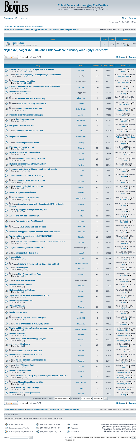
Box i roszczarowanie (18, 312)
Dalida (81, 388)
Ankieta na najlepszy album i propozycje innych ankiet (38, 75)
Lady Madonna (123, 77)
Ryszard (124, 319)
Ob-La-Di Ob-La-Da (17, 306)
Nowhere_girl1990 (81, 263)
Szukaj (132, 18)
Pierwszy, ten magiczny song (21, 147)
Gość (81, 291)
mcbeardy (81, 232)
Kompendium (18, 43)
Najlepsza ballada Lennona (20, 285)
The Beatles (20, 30)
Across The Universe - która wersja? (24, 216)
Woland (81, 361)
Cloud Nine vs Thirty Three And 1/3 (32, 104)
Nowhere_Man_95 (123, 110)
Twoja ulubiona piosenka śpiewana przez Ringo (29, 295)
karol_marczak (124, 389)
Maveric (81, 269)
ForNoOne (123, 149)
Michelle (81, 148)
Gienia (81, 312)
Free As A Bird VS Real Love (30, 351)
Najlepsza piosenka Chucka (27, 143)
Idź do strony (121, 57)
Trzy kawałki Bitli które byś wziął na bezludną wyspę (31, 328)
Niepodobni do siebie (18, 137)
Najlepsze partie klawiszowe (21, 301)
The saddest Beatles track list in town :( (26, 176)
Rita (81, 131)
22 (27, 71)
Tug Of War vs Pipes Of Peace (33, 227)
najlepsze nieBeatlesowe (19, 344)
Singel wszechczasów (25, 119)
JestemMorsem (123, 199)
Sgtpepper (123, 308)
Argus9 (123, 143)
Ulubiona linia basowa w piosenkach (24, 393)
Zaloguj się (9, 18)
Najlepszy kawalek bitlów (19, 92)
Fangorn (124, 176)
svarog (123, 93)
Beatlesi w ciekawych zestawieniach (24, 152)
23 (30, 71)
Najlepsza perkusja (17, 333)
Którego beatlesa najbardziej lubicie (31, 360)
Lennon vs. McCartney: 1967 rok (29, 131)
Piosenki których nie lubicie (23, 81)
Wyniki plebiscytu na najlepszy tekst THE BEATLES (31, 236)
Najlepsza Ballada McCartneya (22, 290)
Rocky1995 (124, 222)
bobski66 (123, 71)
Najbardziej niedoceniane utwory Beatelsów (27, 164)
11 (25, 83)
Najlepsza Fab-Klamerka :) (27, 253)
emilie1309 (124, 281)
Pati (81, 302)
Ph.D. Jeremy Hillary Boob (125, 137)
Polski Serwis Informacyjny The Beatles (83, 5)
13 (30, 83)
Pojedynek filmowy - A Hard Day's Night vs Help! (38, 264)
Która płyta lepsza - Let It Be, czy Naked (32, 324)
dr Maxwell (124, 275)
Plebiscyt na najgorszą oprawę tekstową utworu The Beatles (34, 232)
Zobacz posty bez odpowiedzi (14, 26)
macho (123, 313)
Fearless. (123, 325)
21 (25, 71)
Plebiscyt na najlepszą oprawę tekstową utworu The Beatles (34, 86)
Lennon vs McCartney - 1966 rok (31, 181)
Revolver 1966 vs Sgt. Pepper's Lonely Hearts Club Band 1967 (42, 376)
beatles (123, 126)
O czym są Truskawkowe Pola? (22, 125)
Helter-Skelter (81, 109)
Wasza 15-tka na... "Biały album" (25, 198)
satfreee (81, 334)
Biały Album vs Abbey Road (29, 274)
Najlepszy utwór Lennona (20, 370)
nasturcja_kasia (123, 99)
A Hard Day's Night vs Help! (27, 387)
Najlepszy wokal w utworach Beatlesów (25, 355)
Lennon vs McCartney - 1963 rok (29, 186)
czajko (123, 297)
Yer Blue (81, 70)
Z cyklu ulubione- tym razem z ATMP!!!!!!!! (27, 248)
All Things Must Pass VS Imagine (32, 318)
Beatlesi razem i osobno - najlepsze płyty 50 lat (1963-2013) (40, 241)
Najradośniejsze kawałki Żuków (22, 192)
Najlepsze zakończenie (25, 280)
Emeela (123, 88)
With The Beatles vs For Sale (30, 109)
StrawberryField (81, 125)
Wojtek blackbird (81, 329)
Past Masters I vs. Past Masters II (29, 221)
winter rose (81, 98)
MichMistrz (81, 120)
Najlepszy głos (22, 268)
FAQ (124, 18)
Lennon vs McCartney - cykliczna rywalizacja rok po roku (33, 169)
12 (27, 83)
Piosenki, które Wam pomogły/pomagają (26, 115)
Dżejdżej (81, 237)
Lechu (123, 287)
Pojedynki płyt (15, 257)
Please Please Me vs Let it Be (30, 382)
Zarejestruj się (21, 18)
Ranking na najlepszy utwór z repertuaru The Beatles (31, 69)
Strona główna (9, 30)
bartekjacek (124, 243)
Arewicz (81, 192)
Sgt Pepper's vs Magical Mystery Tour (31, 210)
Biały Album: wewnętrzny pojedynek (31, 339)
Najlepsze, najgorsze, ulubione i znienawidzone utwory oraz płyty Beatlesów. (53, 30)
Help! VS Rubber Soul (25, 365)
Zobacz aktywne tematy (34, 26)
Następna (132, 57)
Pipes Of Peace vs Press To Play (31, 98)
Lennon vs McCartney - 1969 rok (31, 159)
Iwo (124, 45)
